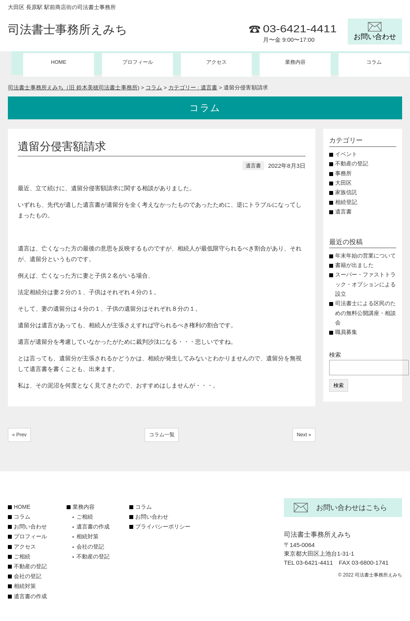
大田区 (343, 179)
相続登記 (346, 198)
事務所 (343, 169)
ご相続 (22, 552)
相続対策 (25, 582)
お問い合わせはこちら (351, 504)
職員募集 (349, 328)
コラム (363, 63)
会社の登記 (27, 572)
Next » (303, 431)
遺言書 (253, 162)
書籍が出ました (354, 261)
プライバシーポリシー (162, 523)
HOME (47, 63)
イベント (346, 150)
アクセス (205, 63)
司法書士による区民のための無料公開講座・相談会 (365, 309)
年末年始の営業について (365, 252)
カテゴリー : (193, 84)
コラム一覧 (162, 431)
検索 (335, 350)
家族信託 (346, 188)
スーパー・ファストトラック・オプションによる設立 (365, 280)
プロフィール (126, 63)
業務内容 (84, 503)
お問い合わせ (30, 523)
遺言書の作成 (30, 592)
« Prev (19, 431)
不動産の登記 (351, 160)
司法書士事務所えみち (67, 30)
